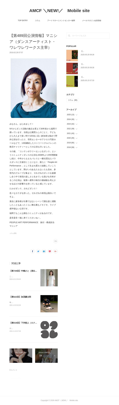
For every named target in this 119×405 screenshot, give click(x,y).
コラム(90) (12, 233)
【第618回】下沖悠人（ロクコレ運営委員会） (30, 323)
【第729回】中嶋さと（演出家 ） (24, 271)
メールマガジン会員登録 (91, 21)
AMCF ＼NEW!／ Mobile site (59, 10)
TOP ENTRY (23, 21)
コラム (37, 21)
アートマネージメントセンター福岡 (61, 21)
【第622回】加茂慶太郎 (20, 297)
